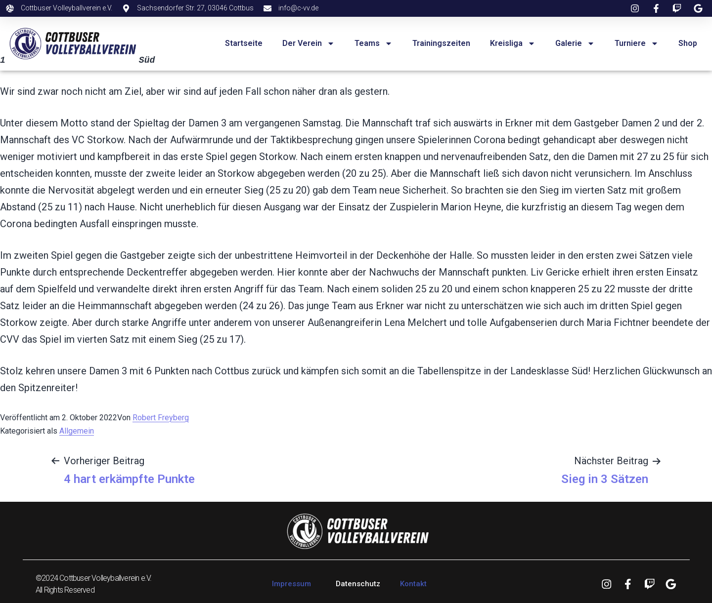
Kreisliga (512, 43)
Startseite (244, 43)
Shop (687, 43)
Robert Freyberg (161, 417)
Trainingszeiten (441, 43)
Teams (374, 43)
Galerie (575, 43)
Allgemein (76, 431)
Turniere (637, 43)
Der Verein (308, 43)
